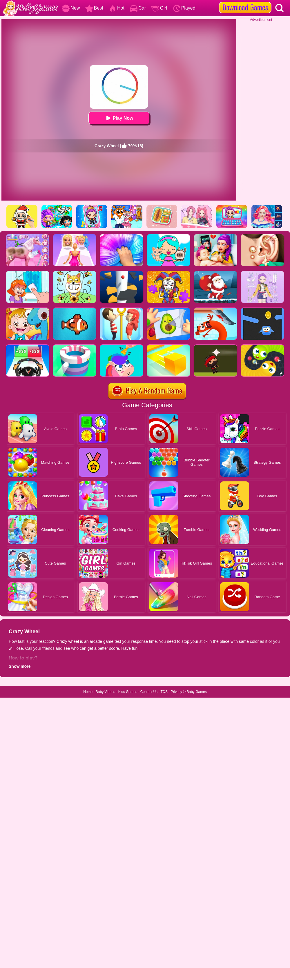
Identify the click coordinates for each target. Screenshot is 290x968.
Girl (159, 8)
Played (184, 8)
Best (94, 8)
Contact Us (148, 692)
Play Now (118, 118)
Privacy (176, 692)
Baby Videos (105, 692)
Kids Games (127, 692)
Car (138, 8)
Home (88, 692)
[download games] (245, 2)
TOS (164, 692)
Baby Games (196, 692)
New (71, 8)
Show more (19, 666)
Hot (116, 8)
